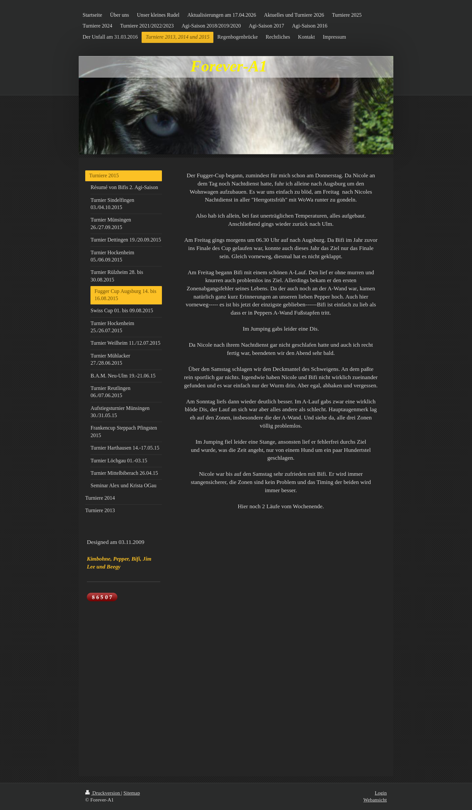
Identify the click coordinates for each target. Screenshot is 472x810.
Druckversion (103, 793)
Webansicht (375, 799)
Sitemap (131, 793)
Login (381, 793)
